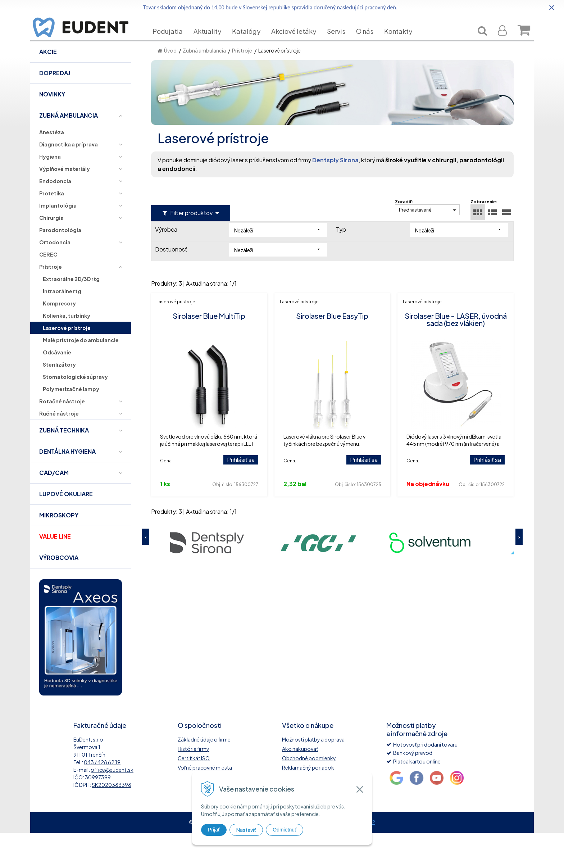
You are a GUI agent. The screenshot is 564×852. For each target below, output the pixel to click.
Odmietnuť (284, 830)
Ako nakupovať (300, 768)
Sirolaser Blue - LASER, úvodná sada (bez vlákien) (456, 338)
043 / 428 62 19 (102, 781)
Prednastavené (415, 229)
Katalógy (251, 42)
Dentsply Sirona (335, 179)
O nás (370, 42)
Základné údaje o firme (204, 758)
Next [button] (519, 556)
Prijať (214, 830)
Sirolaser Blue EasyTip (332, 334)
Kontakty (404, 42)
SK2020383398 (111, 804)
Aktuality (213, 42)
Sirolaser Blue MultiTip (209, 334)
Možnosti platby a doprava (313, 758)
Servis (341, 42)
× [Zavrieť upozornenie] (552, 7)
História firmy (193, 768)
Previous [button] (145, 556)
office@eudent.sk (112, 788)
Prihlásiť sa (241, 478)
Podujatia (173, 42)
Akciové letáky (299, 42)
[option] (207, 561)
